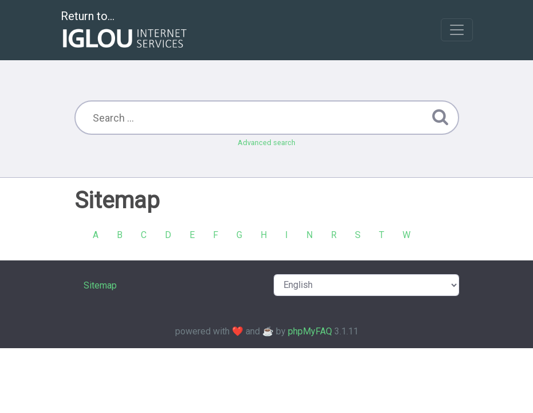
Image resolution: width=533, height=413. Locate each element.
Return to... (125, 30)
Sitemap (100, 285)
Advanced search (266, 142)
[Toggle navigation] (457, 29)
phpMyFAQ (310, 331)
